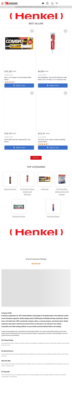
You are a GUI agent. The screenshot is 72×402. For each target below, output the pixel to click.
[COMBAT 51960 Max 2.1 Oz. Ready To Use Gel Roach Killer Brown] (19, 43)
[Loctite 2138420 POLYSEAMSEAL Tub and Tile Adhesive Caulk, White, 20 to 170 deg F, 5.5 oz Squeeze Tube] (53, 43)
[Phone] (57, 3)
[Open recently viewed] (43, 3)
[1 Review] (9, 82)
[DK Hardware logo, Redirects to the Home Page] (11, 3)
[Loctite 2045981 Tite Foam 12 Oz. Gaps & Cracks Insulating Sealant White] (53, 105)
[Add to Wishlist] (32, 31)
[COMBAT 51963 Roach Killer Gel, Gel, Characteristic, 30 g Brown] (19, 105)
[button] (2, 3)
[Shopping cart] (52, 3)
